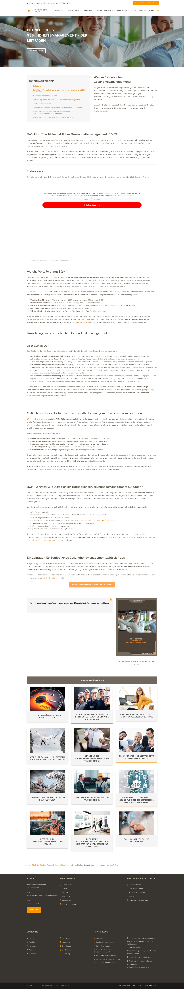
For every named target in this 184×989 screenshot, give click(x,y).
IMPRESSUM (138, 986)
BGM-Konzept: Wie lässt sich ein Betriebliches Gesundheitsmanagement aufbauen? (52, 112)
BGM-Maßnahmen (35, 419)
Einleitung (37, 86)
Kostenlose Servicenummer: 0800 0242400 (49, 3)
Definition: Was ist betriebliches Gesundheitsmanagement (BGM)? (60, 90)
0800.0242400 (33, 887)
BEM (112, 390)
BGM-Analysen (73, 11)
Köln (30, 950)
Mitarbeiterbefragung (82, 520)
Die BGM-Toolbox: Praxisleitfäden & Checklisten (51, 865)
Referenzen (66, 900)
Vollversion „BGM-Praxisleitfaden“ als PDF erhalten (53, 117)
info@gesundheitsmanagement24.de (42, 895)
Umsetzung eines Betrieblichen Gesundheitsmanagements (57, 100)
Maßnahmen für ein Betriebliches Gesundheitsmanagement (57, 108)
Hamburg (33, 946)
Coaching (142, 11)
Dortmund (66, 950)
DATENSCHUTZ (150, 986)
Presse (131, 896)
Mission (65, 892)
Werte (64, 888)
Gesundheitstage (120, 11)
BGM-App (133, 11)
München (32, 954)
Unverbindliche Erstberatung (146, 3)
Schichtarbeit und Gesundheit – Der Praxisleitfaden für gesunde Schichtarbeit (141, 941)
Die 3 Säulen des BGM (42, 104)
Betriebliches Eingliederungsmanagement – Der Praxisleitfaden (141, 951)
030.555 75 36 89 (33, 903)
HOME (119, 986)
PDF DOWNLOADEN (36, 50)
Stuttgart (66, 938)
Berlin (31, 938)
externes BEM (87, 11)
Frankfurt (32, 942)
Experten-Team (68, 885)
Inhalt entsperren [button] (92, 205)
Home (27, 865)
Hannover (66, 942)
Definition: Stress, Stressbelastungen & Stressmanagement (102, 949)
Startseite (100, 938)
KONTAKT (127, 986)
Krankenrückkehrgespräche (107, 942)
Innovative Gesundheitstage (140, 957)
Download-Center (136, 888)
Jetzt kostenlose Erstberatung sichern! (92, 584)
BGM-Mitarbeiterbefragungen (50, 469)
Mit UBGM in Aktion (137, 892)
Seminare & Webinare (103, 11)
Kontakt (152, 11)
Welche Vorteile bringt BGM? (45, 96)
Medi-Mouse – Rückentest (106, 955)
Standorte (66, 896)
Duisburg (66, 954)
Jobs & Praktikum (69, 904)
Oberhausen (67, 946)
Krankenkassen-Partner (138, 900)
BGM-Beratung (50, 578)
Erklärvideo (37, 92)
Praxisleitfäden (135, 885)
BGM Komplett (60, 11)
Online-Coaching (79, 322)
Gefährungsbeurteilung (105, 520)
